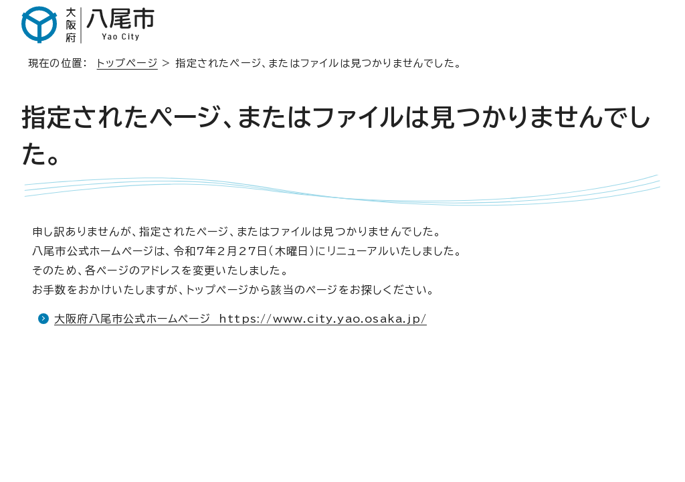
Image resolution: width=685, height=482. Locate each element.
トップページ (127, 63)
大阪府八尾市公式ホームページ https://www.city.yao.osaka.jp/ (240, 318)
